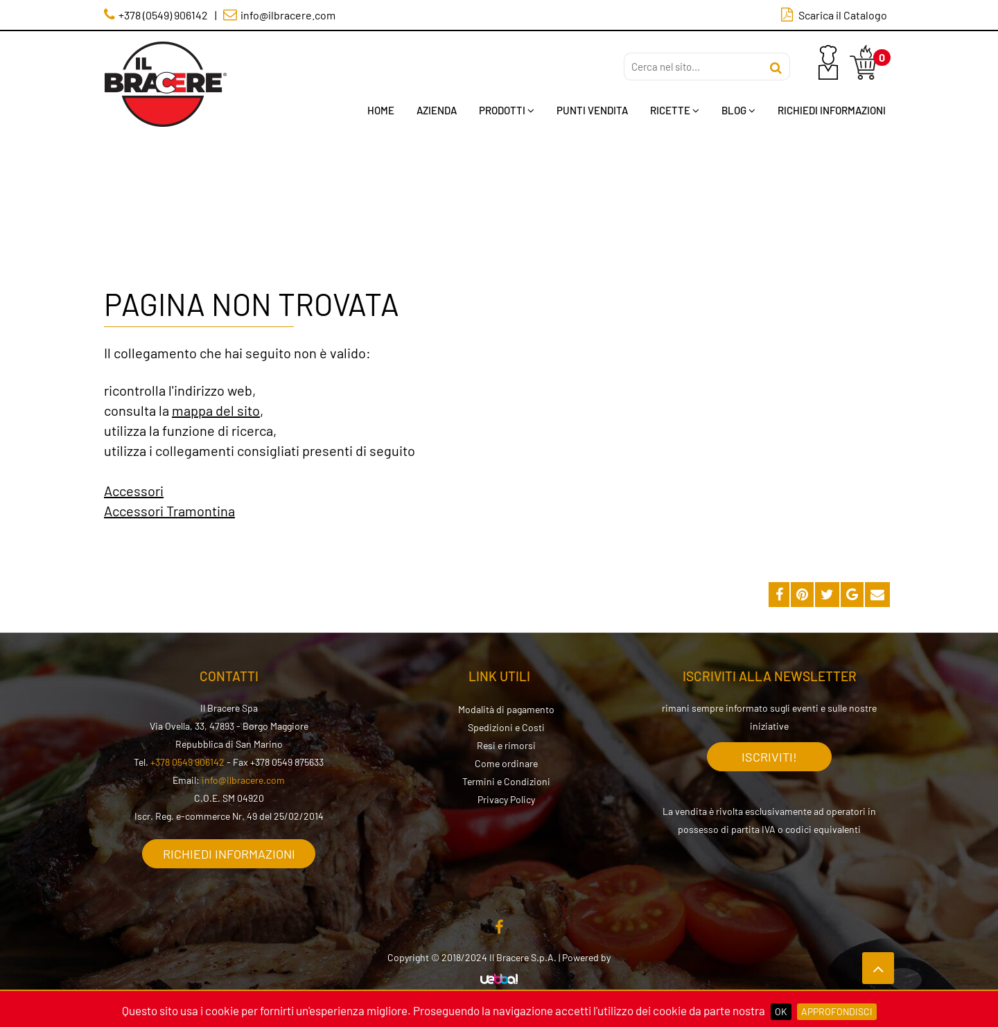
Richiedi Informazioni (832, 110)
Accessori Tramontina (169, 510)
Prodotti (506, 110)
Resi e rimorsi (506, 745)
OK (781, 1011)
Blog (738, 110)
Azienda (437, 110)
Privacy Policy (506, 799)
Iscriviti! (769, 756)
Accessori (134, 490)
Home (380, 110)
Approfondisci (837, 1011)
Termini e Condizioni (506, 781)
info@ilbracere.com (243, 780)
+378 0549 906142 (187, 762)
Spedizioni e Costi (506, 727)
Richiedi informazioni (229, 853)
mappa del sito (216, 410)
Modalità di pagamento (506, 709)
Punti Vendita (592, 110)
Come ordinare (506, 763)
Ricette (674, 110)
